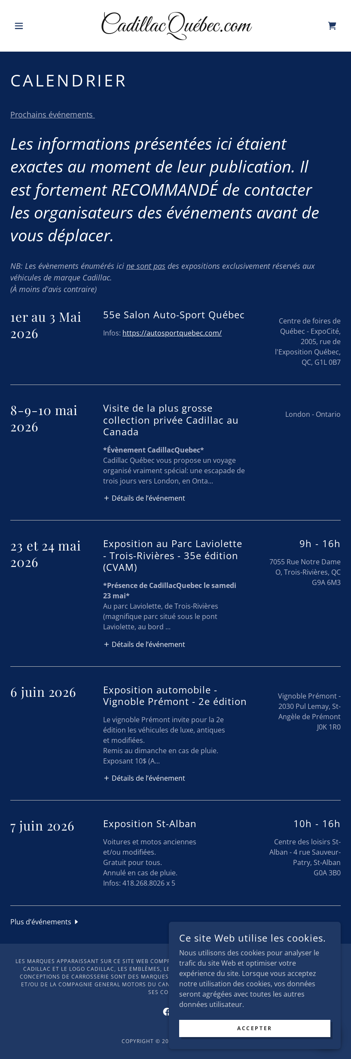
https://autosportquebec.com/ (172, 333)
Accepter (254, 1028)
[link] (175, 29)
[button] (35, 25)
